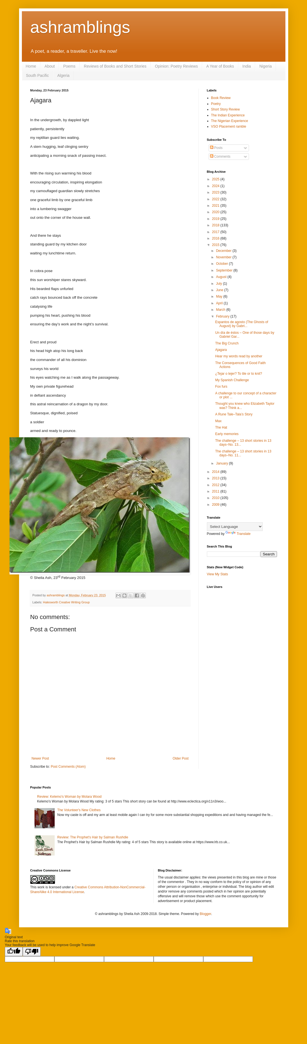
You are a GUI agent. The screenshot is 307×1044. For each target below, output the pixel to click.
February (223, 316)
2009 (216, 505)
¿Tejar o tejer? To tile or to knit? (238, 374)
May (219, 296)
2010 (216, 498)
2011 (216, 491)
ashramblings (80, 27)
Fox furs (221, 386)
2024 (216, 186)
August (221, 277)
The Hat (221, 427)
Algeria (63, 75)
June (220, 290)
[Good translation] (14, 951)
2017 (216, 232)
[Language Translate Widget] (235, 526)
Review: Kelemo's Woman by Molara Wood (69, 797)
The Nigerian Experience (229, 121)
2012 (216, 485)
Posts (216, 148)
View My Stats (217, 574)
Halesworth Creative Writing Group (66, 602)
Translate (238, 534)
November (224, 257)
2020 (216, 212)
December (224, 251)
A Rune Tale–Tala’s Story (233, 414)
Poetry (216, 104)
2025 (216, 179)
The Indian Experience (228, 115)
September (224, 270)
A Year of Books (220, 66)
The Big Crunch (226, 343)
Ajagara (221, 350)
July (219, 284)
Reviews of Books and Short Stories (115, 66)
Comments (220, 156)
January (222, 463)
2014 (216, 472)
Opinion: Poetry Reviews (176, 66)
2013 (216, 478)
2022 (216, 199)
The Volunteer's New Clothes (78, 810)
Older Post (181, 758)
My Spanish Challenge (232, 380)
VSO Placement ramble (228, 126)
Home (31, 66)
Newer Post (40, 758)
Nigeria (265, 66)
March (221, 310)
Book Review (221, 98)
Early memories (226, 434)
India (247, 66)
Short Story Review (225, 109)
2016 (216, 238)
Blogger (205, 914)
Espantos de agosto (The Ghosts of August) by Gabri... (241, 324)
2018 (216, 225)
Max (218, 421)
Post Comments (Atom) (68, 767)
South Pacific (37, 75)
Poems (69, 66)
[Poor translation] (32, 951)
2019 (216, 219)
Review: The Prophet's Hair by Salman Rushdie (92, 837)
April (219, 303)
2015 (216, 245)
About (50, 66)
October (222, 264)
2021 (216, 206)
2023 (216, 192)
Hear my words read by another (238, 356)
